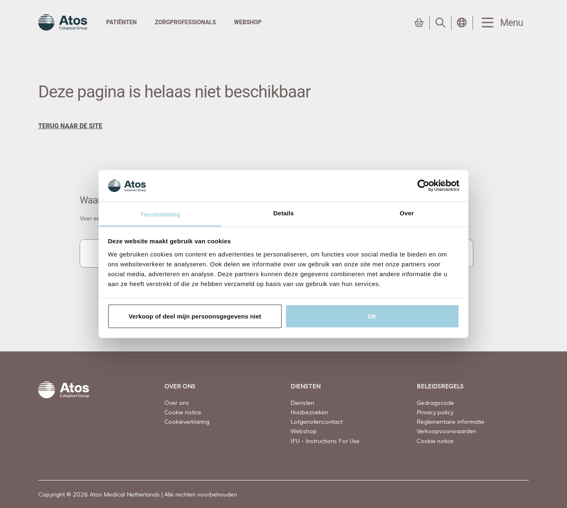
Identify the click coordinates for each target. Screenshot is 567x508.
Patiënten (121, 22)
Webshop (248, 22)
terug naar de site (70, 126)
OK (372, 316)
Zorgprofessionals (185, 22)
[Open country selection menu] (462, 23)
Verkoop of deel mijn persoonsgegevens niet (195, 316)
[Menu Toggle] (501, 23)
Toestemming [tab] (160, 213)
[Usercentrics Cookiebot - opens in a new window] (423, 186)
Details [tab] (283, 212)
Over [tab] (407, 212)
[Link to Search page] (440, 23)
